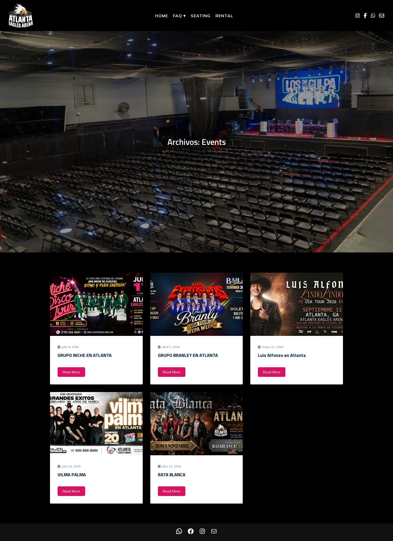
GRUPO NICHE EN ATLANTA (85, 355)
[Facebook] (365, 15)
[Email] (381, 15)
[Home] (21, 16)
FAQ (179, 15)
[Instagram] (357, 15)
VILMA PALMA (72, 474)
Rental (224, 15)
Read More (71, 372)
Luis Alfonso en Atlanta (282, 355)
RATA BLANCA (171, 474)
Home (161, 15)
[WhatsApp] (373, 15)
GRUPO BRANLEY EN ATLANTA (188, 355)
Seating (200, 15)
